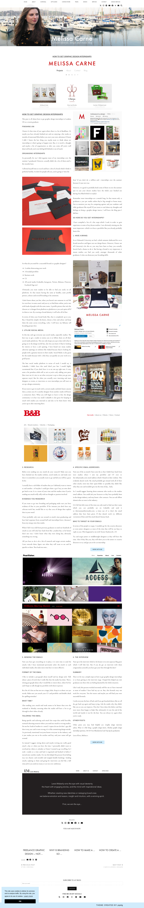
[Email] (118, 5)
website (28, 268)
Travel (76, 2)
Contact (103, 2)
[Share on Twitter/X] (33, 859)
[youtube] (80, 897)
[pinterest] (76, 897)
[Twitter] (100, 5)
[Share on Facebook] (30, 859)
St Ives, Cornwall (28, 866)
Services (94, 2)
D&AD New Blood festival (94, 731)
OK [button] (20, 901)
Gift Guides (54, 2)
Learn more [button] (28, 896)
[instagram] (63, 897)
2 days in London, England (113, 866)
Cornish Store (66, 2)
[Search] (121, 5)
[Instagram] (103, 5)
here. (88, 665)
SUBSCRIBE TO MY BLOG (72, 880)
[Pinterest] (106, 5)
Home (25, 2)
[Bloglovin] (115, 5)
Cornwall (43, 2)
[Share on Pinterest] (36, 859)
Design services (115, 2)
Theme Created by (109, 905)
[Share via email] (28, 859)
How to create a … (110, 850)
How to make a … (84, 850)
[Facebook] (112, 5)
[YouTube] (109, 5)
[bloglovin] (72, 897)
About (33, 2)
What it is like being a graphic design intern (92, 728)
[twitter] (59, 897)
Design (85, 2)
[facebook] (68, 897)
